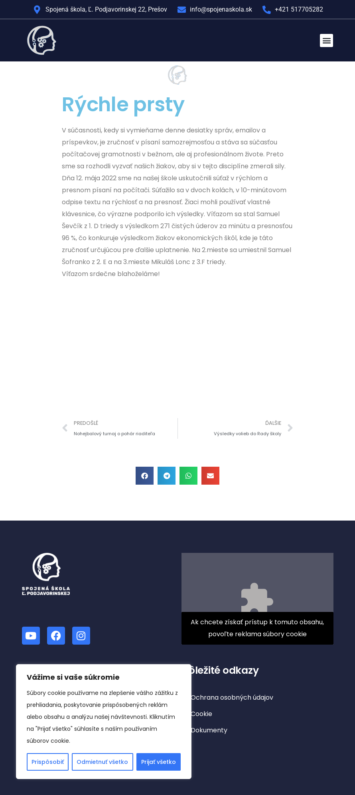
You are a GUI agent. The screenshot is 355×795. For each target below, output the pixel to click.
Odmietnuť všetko (102, 762)
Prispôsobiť (48, 762)
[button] (326, 40)
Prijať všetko (158, 762)
